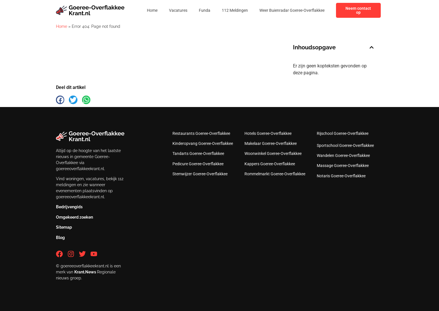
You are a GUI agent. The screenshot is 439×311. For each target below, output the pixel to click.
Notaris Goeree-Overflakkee (341, 176)
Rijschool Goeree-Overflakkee (342, 133)
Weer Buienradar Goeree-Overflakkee (292, 10)
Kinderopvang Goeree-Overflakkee (202, 143)
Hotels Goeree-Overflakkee (268, 133)
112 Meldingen (235, 10)
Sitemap (64, 227)
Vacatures (178, 10)
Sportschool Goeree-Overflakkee (345, 145)
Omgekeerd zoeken (74, 217)
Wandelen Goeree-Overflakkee (343, 155)
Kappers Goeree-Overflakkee (269, 164)
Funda (204, 10)
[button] (371, 47)
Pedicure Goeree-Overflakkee (198, 164)
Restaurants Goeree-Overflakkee (201, 133)
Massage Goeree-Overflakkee (343, 165)
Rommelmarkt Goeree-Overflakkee (274, 174)
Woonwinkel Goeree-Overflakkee (273, 153)
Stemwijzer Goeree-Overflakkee (200, 174)
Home (152, 10)
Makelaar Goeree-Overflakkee (270, 143)
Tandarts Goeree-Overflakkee (198, 153)
